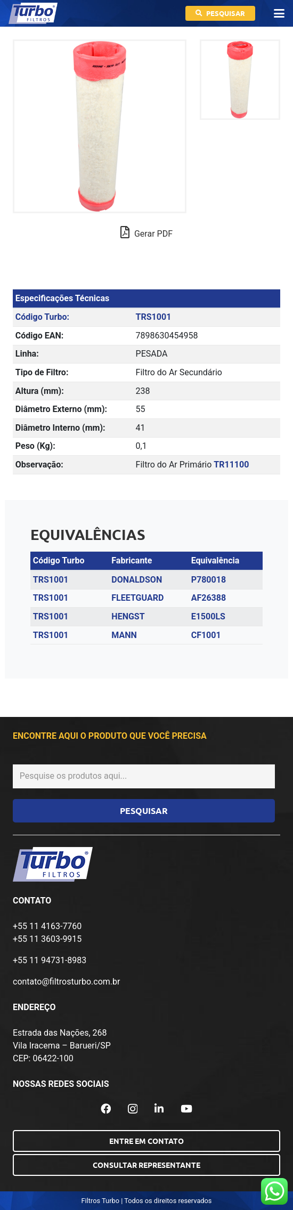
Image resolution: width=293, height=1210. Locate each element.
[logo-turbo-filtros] (33, 13)
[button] (279, 13)
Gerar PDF (146, 232)
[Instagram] (132, 1109)
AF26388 (208, 598)
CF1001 (206, 635)
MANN (123, 635)
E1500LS (208, 616)
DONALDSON (136, 580)
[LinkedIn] (159, 1108)
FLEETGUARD (137, 598)
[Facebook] (106, 1108)
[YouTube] (186, 1108)
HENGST (127, 616)
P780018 (208, 580)
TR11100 (231, 464)
